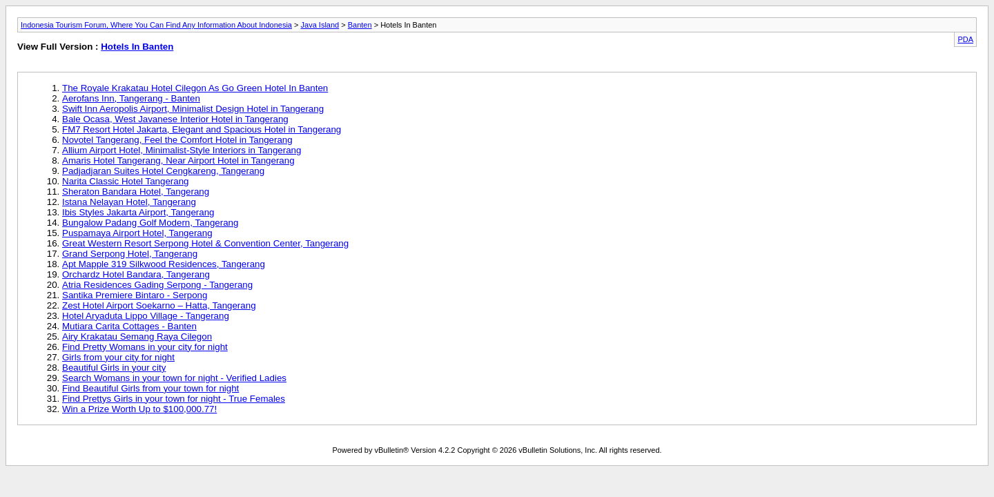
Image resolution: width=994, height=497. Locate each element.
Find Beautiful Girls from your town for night (150, 388)
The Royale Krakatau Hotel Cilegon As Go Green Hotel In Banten (195, 88)
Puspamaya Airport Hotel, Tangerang (137, 233)
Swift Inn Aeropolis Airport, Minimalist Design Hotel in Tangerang (193, 109)
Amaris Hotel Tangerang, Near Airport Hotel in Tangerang (178, 160)
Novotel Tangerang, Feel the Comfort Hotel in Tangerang (177, 140)
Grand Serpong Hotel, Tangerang (129, 253)
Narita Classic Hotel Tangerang (125, 181)
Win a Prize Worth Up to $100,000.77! (139, 409)
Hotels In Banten (137, 46)
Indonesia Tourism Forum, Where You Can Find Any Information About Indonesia (156, 25)
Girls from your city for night (118, 357)
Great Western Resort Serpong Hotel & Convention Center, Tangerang (205, 243)
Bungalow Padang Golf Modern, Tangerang (150, 222)
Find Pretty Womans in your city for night (145, 347)
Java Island (320, 25)
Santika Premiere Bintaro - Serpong (134, 295)
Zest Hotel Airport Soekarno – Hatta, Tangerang (159, 305)
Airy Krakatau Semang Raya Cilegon (137, 336)
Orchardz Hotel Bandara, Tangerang (136, 274)
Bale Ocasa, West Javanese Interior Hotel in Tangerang (175, 119)
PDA (965, 39)
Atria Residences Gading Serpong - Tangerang (157, 285)
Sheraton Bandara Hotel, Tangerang (135, 191)
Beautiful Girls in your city (114, 367)
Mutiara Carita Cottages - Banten (129, 326)
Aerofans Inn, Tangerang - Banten (131, 98)
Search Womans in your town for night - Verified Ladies (174, 378)
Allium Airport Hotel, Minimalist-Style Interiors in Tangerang (181, 150)
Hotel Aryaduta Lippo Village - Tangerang (145, 316)
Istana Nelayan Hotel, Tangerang (129, 202)
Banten (360, 25)
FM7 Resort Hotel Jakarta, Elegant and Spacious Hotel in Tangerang (201, 129)
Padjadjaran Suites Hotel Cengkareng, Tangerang (163, 171)
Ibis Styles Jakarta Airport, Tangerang (138, 212)
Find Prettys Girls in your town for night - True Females (173, 398)
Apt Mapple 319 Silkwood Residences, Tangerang (163, 264)
